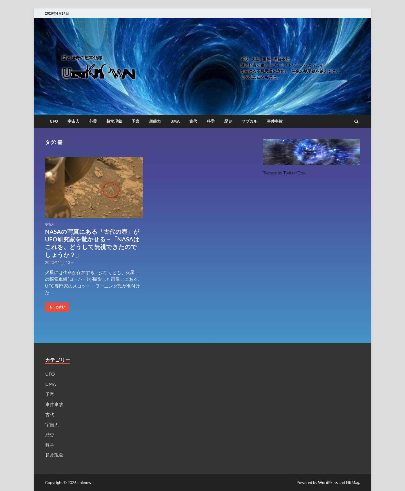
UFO (54, 121)
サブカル (249, 121)
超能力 (155, 121)
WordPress (328, 482)
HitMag (352, 482)
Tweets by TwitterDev (284, 172)
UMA (175, 121)
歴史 (228, 121)
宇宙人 (73, 121)
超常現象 (114, 121)
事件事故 (275, 121)
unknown (85, 482)
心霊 (93, 121)
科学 (211, 121)
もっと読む (55, 305)
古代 (193, 121)
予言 (136, 121)
